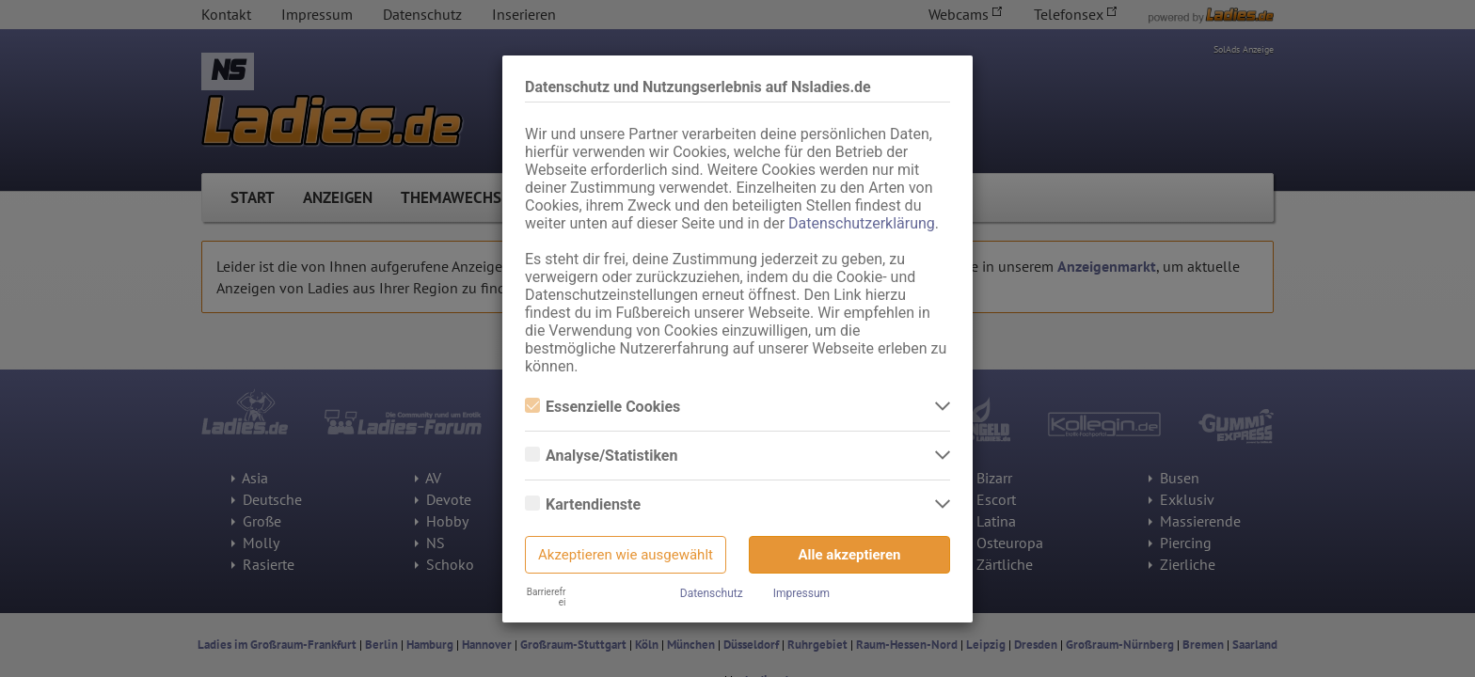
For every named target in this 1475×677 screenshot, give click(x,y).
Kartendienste (583, 504)
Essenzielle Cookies (602, 407)
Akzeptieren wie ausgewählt (625, 554)
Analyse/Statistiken (601, 455)
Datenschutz (711, 593)
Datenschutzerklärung (861, 223)
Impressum (801, 593)
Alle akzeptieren (850, 554)
